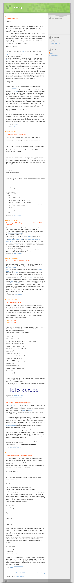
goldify (23, 51)
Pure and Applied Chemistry (15, 233)
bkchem (12, 447)
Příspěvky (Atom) (20, 576)
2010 (51, 40)
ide (11, 126)
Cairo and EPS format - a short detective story (18, 402)
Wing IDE (14, 88)
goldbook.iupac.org (11, 267)
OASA (23, 410)
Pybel (17, 282)
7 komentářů (19, 215)
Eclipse (8, 54)
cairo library (11, 405)
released (30, 236)
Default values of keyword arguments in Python (19, 455)
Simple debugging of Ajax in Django (16, 134)
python (13, 126)
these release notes (11, 425)
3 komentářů (19, 124)
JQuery (12, 281)
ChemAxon (22, 277)
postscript (19, 447)
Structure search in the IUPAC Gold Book (17, 261)
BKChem (15, 91)
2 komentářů (20, 565)
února (52, 41)
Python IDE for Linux (12, 18)
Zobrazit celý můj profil (53, 55)
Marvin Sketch (29, 277)
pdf (13, 396)
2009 (51, 45)
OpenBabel (10, 282)
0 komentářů (19, 253)
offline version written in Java (15, 239)
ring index (16, 272)
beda (51, 53)
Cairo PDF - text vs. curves (13, 302)
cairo (11, 396)
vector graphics (18, 396)
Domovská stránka (21, 572)
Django (17, 244)
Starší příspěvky (41, 572)
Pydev (7, 59)
